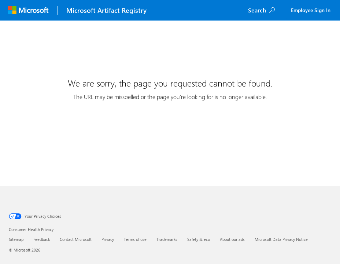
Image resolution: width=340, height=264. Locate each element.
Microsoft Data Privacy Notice (281, 239)
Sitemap (16, 239)
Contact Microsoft (76, 239)
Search (257, 10)
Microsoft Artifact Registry (106, 10)
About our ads (232, 239)
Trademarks (166, 239)
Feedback (41, 239)
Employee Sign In (310, 10)
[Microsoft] (28, 10)
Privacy (107, 239)
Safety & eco (198, 239)
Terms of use (135, 239)
